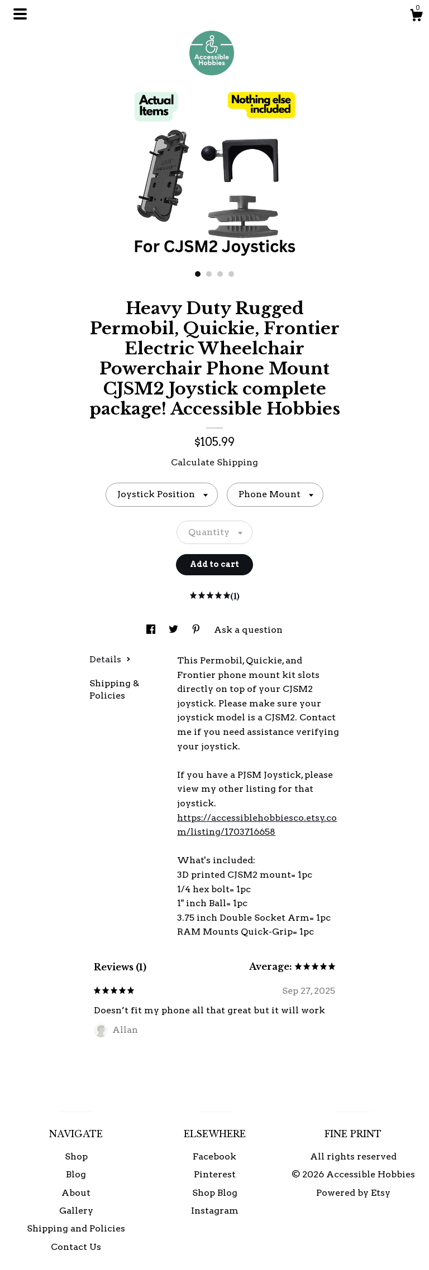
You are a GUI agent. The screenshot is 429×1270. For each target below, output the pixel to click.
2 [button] (209, 274)
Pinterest (215, 1174)
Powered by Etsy (353, 1192)
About (75, 1192)
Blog (76, 1174)
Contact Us (76, 1247)
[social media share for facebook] (152, 629)
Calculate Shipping (214, 462)
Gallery (76, 1210)
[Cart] (416, 16)
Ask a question (248, 629)
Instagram (215, 1210)
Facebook (214, 1156)
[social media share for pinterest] (197, 629)
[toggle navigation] (20, 14)
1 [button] (198, 274)
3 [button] (220, 274)
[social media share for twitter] (174, 629)
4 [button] (231, 274)
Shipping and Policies (76, 1228)
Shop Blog (214, 1192)
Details (110, 659)
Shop (76, 1156)
